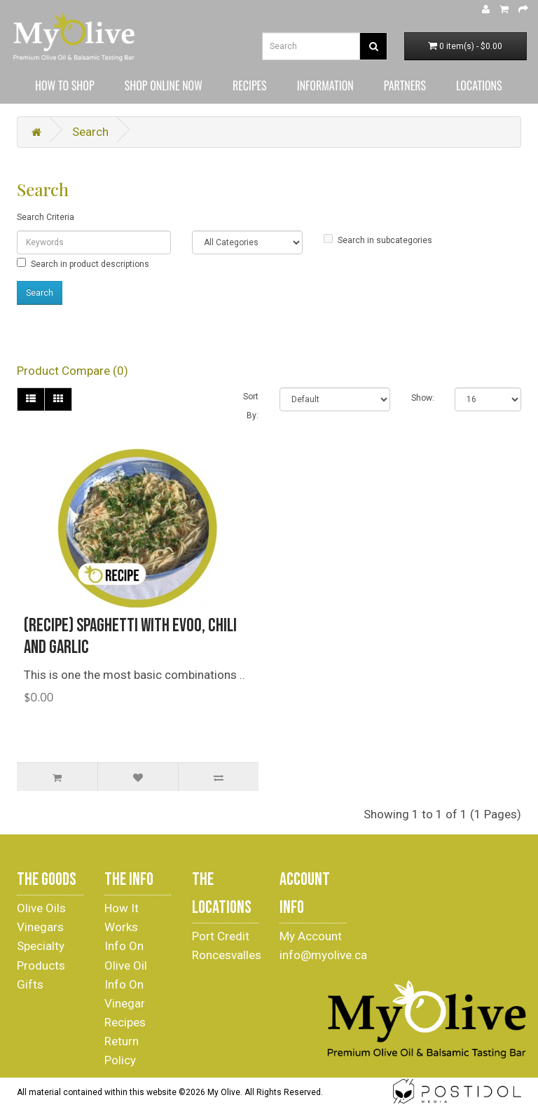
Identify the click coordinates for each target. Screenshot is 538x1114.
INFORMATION (325, 85)
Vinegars (40, 927)
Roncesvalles (226, 955)
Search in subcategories (378, 239)
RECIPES (250, 85)
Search (90, 132)
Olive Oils (41, 908)
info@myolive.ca (323, 955)
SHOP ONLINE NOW (163, 85)
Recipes (125, 1022)
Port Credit (220, 936)
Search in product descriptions (83, 263)
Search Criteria (45, 217)
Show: (422, 398)
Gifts (30, 984)
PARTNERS (405, 85)
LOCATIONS (479, 85)
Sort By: (250, 406)
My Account (311, 936)
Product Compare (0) (72, 371)
